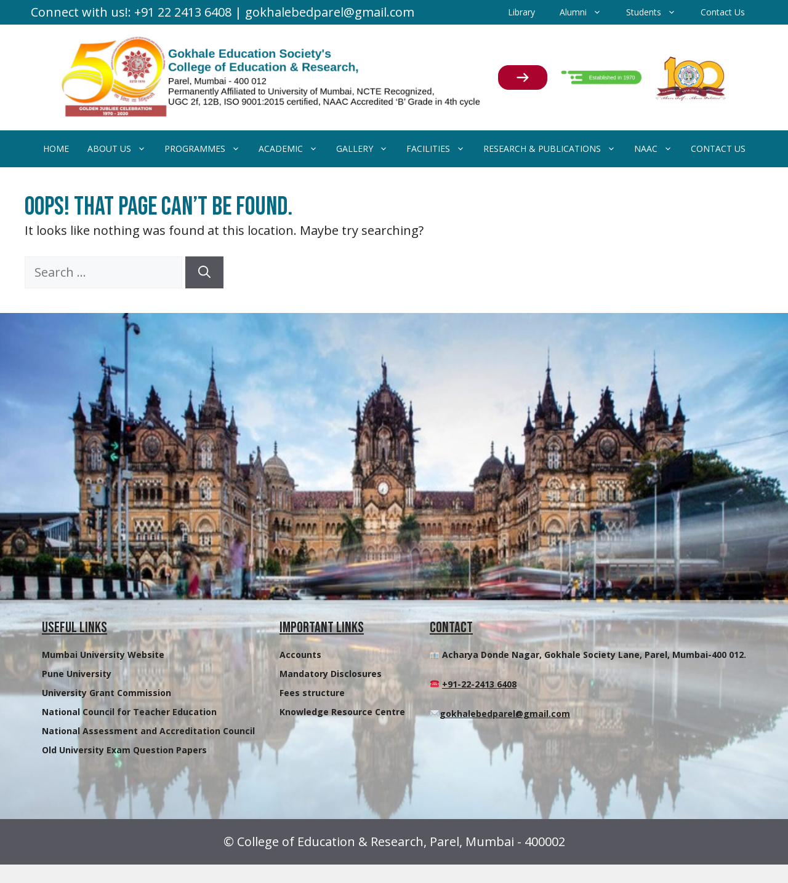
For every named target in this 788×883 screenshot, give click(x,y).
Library (521, 12)
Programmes (206, 148)
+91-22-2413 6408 (479, 684)
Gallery (366, 148)
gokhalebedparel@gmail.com (505, 713)
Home (56, 148)
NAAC (657, 148)
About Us (121, 148)
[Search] (204, 272)
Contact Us (723, 12)
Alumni (587, 12)
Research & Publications (554, 148)
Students (657, 12)
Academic (293, 148)
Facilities (440, 148)
